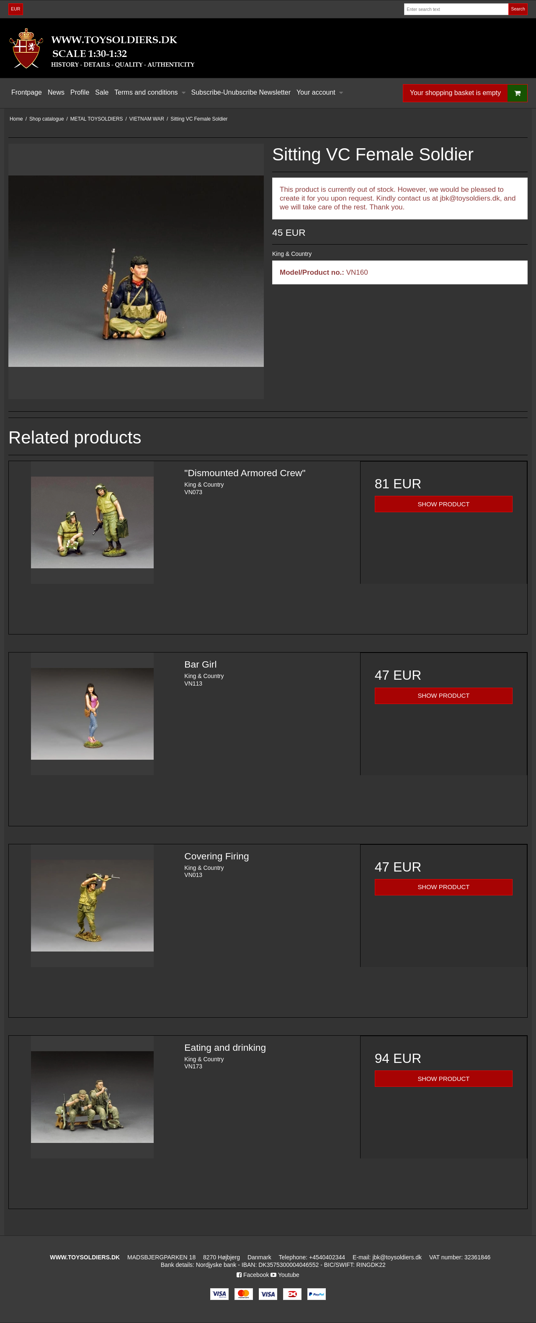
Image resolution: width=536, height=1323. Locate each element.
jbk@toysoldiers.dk (397, 1257)
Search (518, 8)
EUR (15, 8)
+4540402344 (327, 1257)
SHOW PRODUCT (443, 504)
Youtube (285, 1274)
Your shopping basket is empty (468, 93)
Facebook (253, 1274)
